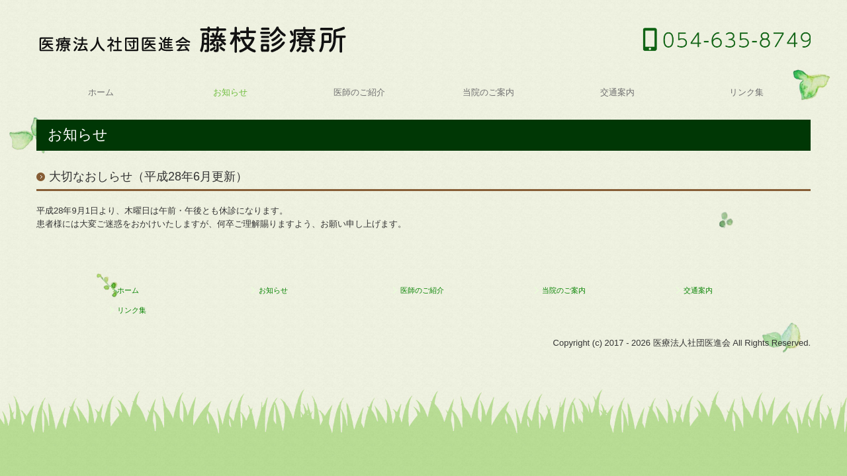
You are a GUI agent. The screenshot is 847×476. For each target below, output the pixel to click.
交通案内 (617, 92)
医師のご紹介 (359, 92)
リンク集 (746, 92)
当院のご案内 (488, 92)
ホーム (101, 92)
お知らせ (230, 92)
